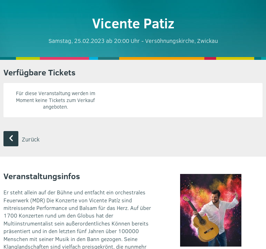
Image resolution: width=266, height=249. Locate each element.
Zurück (21, 139)
